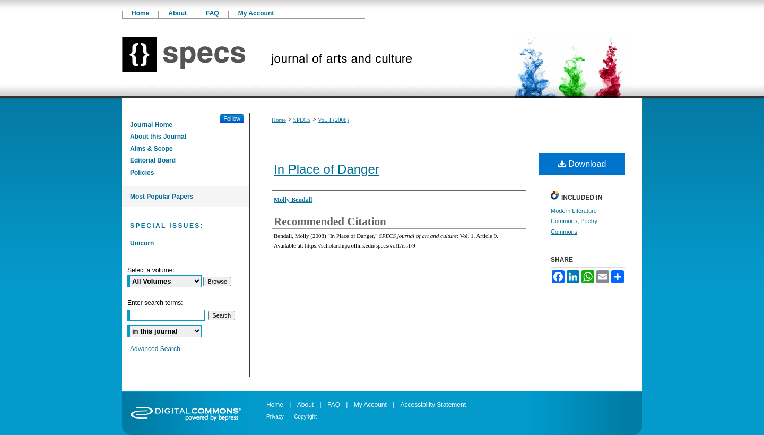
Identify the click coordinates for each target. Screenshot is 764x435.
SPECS (301, 119)
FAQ (333, 404)
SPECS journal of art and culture (382, 58)
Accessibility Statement (433, 404)
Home (279, 119)
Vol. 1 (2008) (333, 119)
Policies (142, 172)
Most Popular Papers (161, 196)
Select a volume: (151, 270)
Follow (231, 118)
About (305, 404)
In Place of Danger (326, 169)
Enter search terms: (155, 302)
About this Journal (158, 136)
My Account (370, 404)
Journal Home (151, 125)
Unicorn (142, 243)
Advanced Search (155, 349)
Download (582, 163)
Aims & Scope (151, 148)
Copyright (305, 417)
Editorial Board (153, 160)
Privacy (275, 417)
